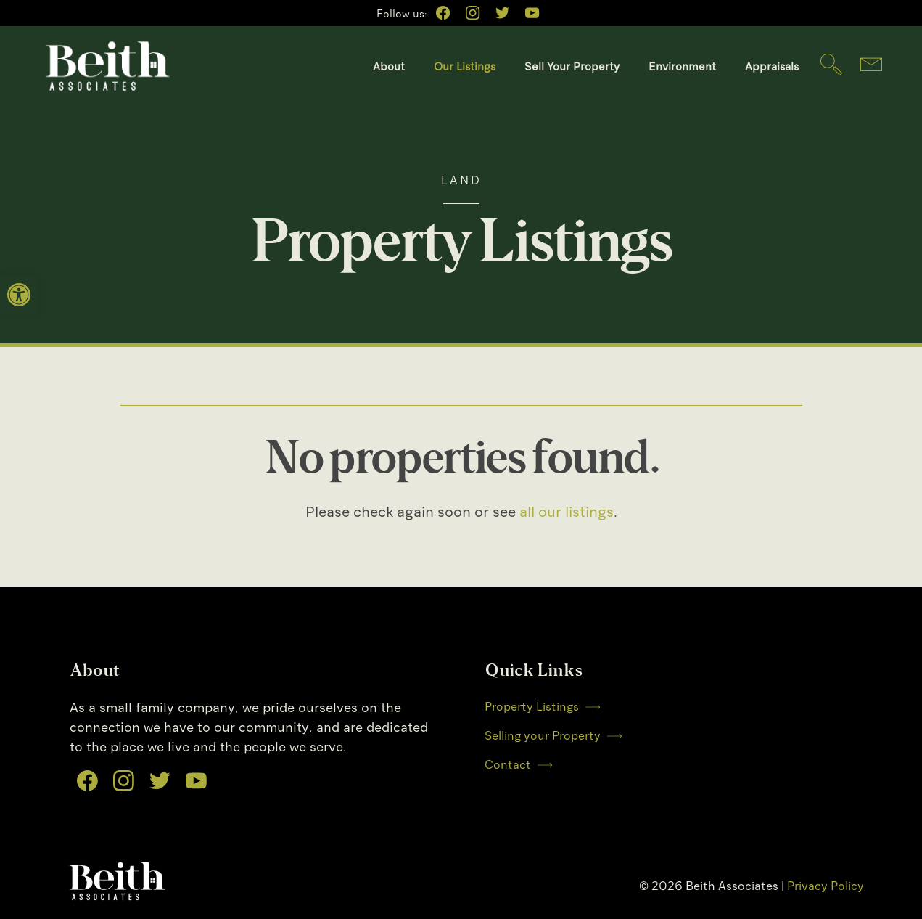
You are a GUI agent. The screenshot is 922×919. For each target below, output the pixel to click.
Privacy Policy (825, 886)
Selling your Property (553, 736)
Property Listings (542, 707)
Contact (518, 765)
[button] (19, 295)
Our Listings (464, 66)
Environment (682, 66)
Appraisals (772, 66)
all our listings (566, 511)
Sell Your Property (572, 66)
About (389, 66)
